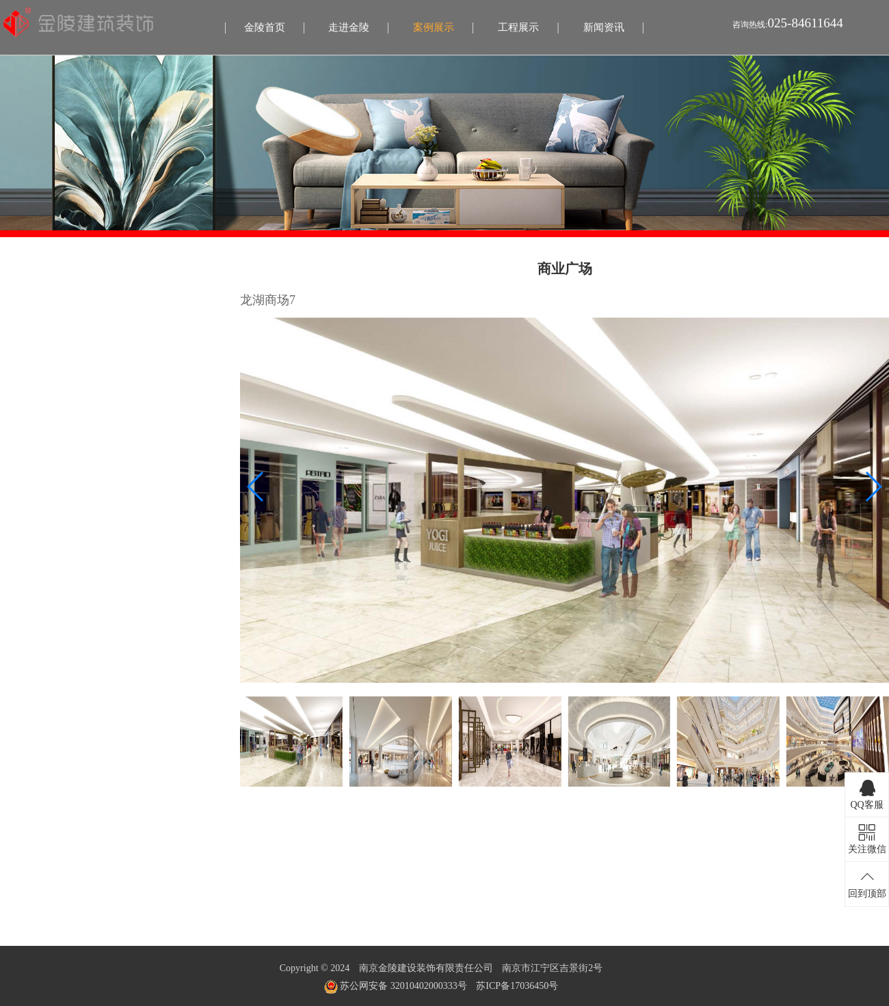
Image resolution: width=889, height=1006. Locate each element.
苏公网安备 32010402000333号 (395, 986)
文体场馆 (26, 503)
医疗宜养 (26, 452)
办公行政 (26, 376)
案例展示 (433, 27)
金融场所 (26, 427)
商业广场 (26, 326)
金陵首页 (264, 27)
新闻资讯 (603, 27)
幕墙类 (21, 528)
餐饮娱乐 (26, 477)
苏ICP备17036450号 (517, 986)
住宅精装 (26, 300)
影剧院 (21, 351)
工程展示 (518, 27)
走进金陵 (348, 27)
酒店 (16, 401)
